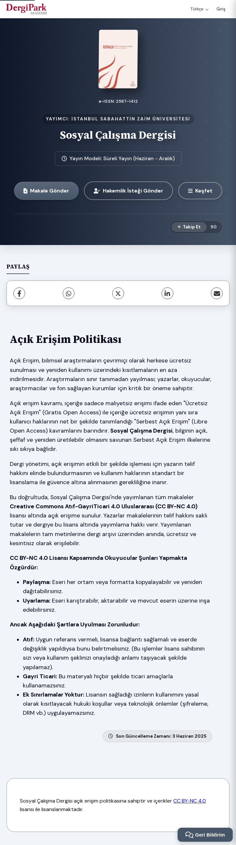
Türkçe (199, 9)
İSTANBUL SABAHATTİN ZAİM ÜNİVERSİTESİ (130, 119)
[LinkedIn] (167, 293)
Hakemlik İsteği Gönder (128, 190)
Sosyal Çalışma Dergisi (118, 135)
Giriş (221, 9)
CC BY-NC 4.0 (189, 800)
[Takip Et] (189, 227)
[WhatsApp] (68, 293)
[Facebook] (19, 293)
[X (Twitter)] (118, 293)
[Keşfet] (200, 190)
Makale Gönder (46, 190)
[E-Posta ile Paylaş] (217, 293)
